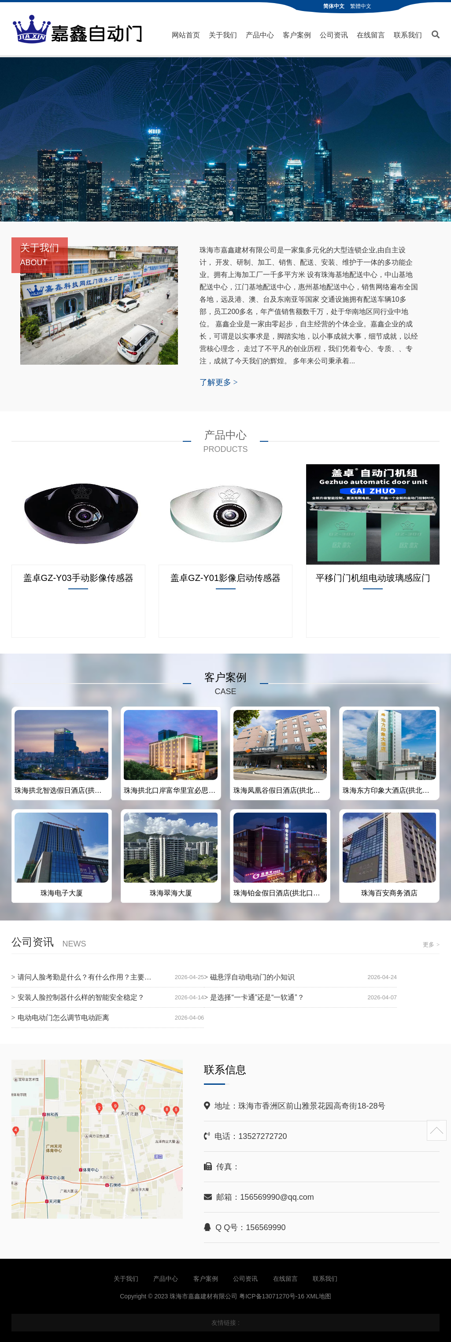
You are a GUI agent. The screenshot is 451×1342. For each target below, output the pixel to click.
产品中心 (260, 34)
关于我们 (223, 34)
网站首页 (186, 34)
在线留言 (371, 34)
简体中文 (333, 6)
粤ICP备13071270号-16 (271, 1295)
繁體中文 (360, 6)
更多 (431, 944)
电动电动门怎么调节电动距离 (63, 1017)
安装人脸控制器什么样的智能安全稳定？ (81, 997)
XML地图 (318, 1295)
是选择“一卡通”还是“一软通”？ (257, 997)
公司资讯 (334, 34)
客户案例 (297, 34)
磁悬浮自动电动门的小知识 (252, 976)
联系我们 (408, 34)
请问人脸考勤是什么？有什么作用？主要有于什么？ (99, 976)
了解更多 (219, 381)
